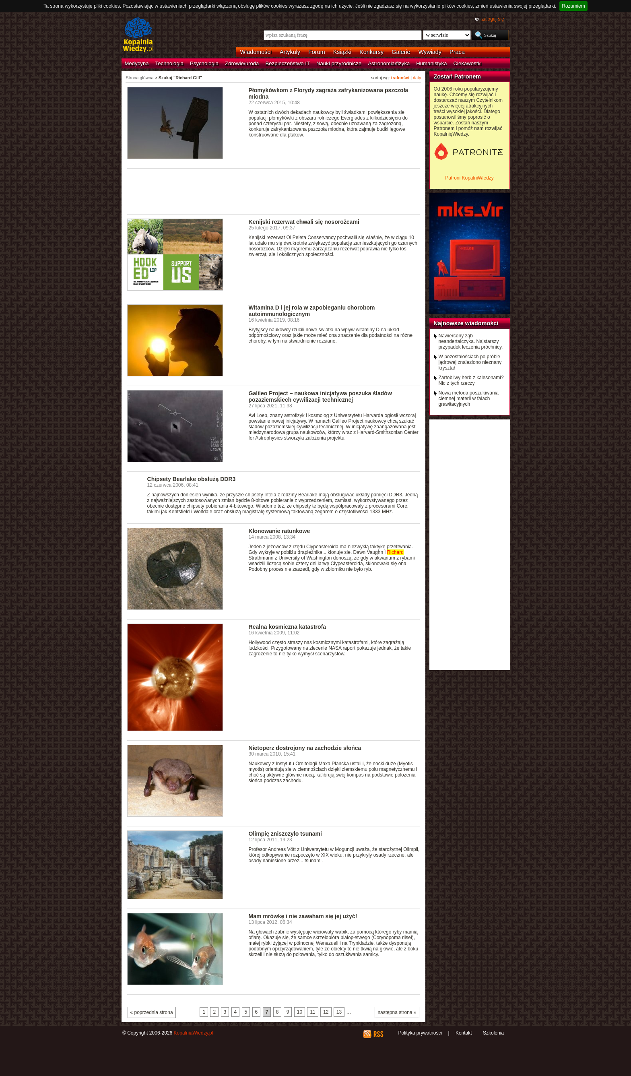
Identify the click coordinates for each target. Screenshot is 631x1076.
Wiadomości (256, 52)
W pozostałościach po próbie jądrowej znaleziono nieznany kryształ (470, 362)
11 (312, 1012)
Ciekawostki (468, 63)
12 (325, 1012)
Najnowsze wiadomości (466, 323)
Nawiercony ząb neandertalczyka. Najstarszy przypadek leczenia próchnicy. (471, 341)
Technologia (169, 63)
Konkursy (371, 52)
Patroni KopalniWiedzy (469, 178)
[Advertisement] (273, 191)
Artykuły (290, 52)
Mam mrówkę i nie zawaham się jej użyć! (303, 916)
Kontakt (464, 1033)
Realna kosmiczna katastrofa (287, 627)
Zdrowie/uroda (242, 63)
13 (339, 1012)
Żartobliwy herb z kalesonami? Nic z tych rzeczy (471, 380)
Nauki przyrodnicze (338, 63)
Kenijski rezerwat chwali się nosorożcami (304, 222)
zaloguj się (492, 19)
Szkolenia (493, 1033)
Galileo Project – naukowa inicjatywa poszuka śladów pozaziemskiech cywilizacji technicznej (320, 396)
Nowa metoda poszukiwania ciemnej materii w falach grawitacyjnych (469, 398)
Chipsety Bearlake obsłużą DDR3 (191, 479)
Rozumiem (573, 6)
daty (417, 77)
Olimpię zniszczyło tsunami (285, 833)
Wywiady (430, 52)
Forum (316, 52)
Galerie (401, 52)
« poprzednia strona (151, 1012)
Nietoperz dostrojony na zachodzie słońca (305, 748)
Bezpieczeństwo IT (287, 63)
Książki (342, 52)
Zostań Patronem (457, 76)
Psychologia (204, 63)
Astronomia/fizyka (389, 63)
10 (299, 1012)
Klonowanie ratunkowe (279, 531)
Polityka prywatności (420, 1033)
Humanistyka (431, 63)
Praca (457, 52)
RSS (378, 1034)
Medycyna (137, 63)
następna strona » (396, 1012)
